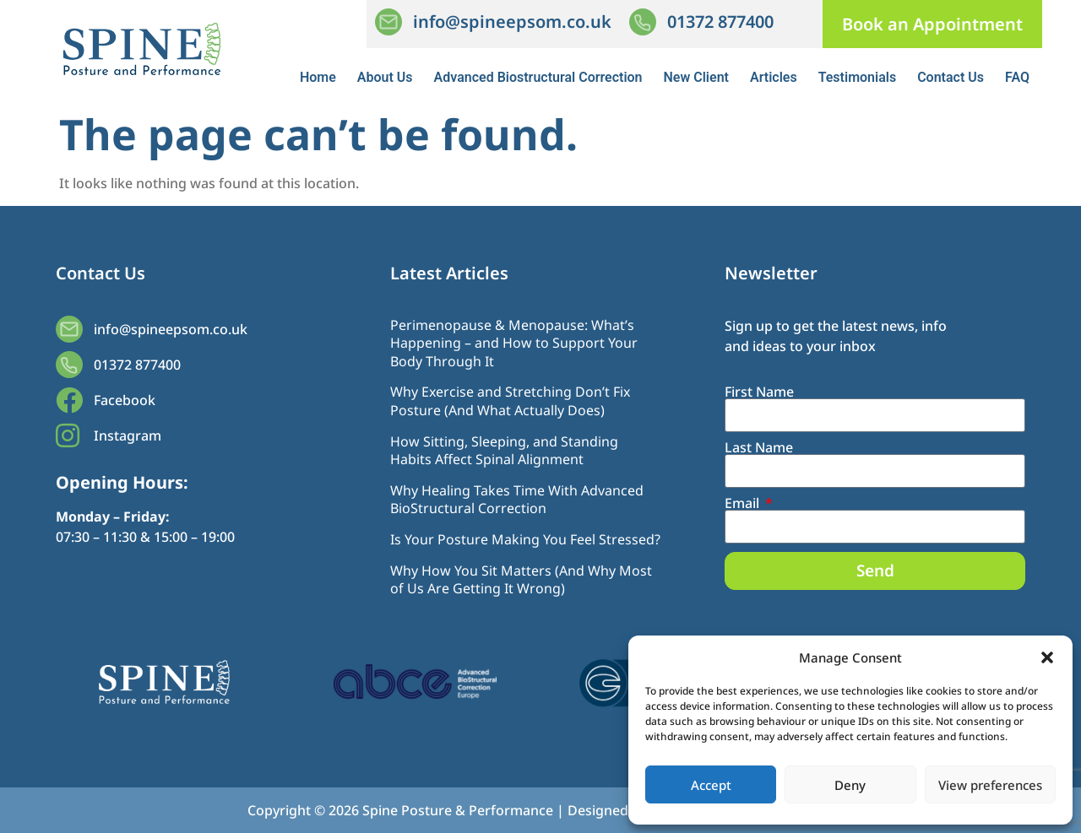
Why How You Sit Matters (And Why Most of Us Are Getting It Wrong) (521, 579)
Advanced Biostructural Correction (538, 77)
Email (744, 503)
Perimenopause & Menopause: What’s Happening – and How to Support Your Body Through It (514, 343)
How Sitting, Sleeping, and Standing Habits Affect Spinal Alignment (504, 450)
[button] (1047, 657)
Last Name (759, 447)
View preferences (990, 784)
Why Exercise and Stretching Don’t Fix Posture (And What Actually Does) (510, 400)
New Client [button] (696, 77)
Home (318, 77)
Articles (773, 77)
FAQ (1017, 77)
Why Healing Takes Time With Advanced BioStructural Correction (517, 499)
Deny (850, 784)
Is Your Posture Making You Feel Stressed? (525, 539)
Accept (711, 784)
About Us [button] (385, 77)
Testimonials (857, 77)
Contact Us (950, 77)
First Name (759, 391)
